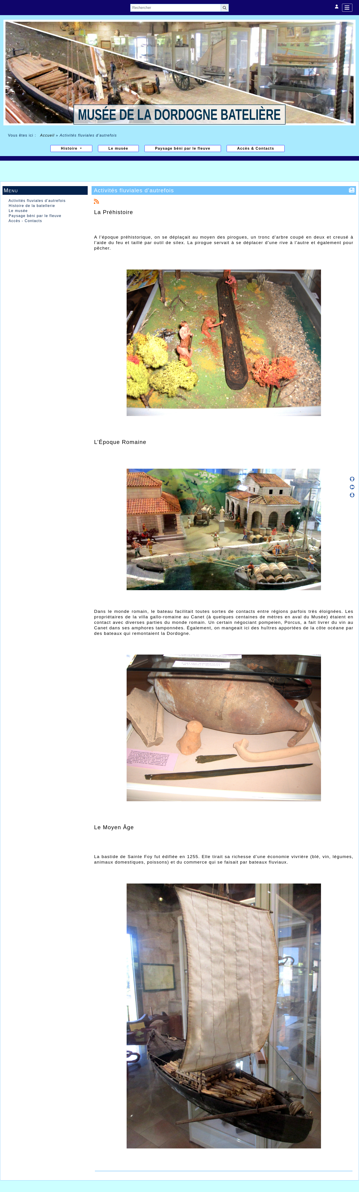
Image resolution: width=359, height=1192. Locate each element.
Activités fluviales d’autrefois (37, 201)
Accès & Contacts (255, 148)
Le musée (118, 148)
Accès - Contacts (25, 221)
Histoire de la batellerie (32, 206)
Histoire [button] (70, 148)
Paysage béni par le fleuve (182, 148)
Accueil (47, 135)
